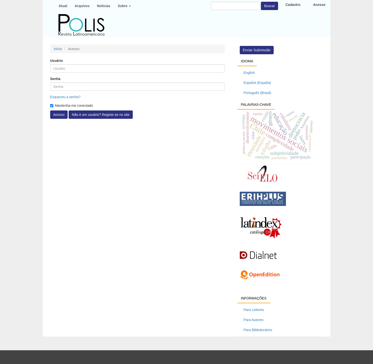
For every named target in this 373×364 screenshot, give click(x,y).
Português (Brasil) (257, 93)
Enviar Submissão (257, 50)
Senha (55, 79)
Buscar (269, 6)
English (249, 73)
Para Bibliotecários (258, 330)
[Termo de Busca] (235, 6)
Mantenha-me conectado (71, 106)
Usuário (56, 61)
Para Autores (254, 320)
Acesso (59, 115)
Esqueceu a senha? (65, 97)
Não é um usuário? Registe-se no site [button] (100, 115)
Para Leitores (254, 310)
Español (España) (257, 83)
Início (58, 49)
